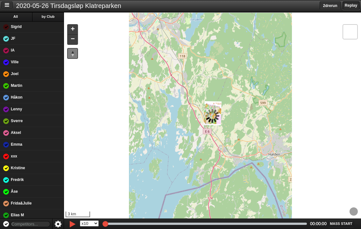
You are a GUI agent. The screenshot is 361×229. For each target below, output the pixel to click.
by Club (48, 16)
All (15, 16)
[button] (72, 30)
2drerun (330, 5)
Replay (351, 5)
